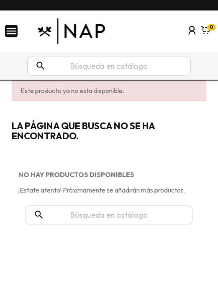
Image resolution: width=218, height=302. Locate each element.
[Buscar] (109, 66)
